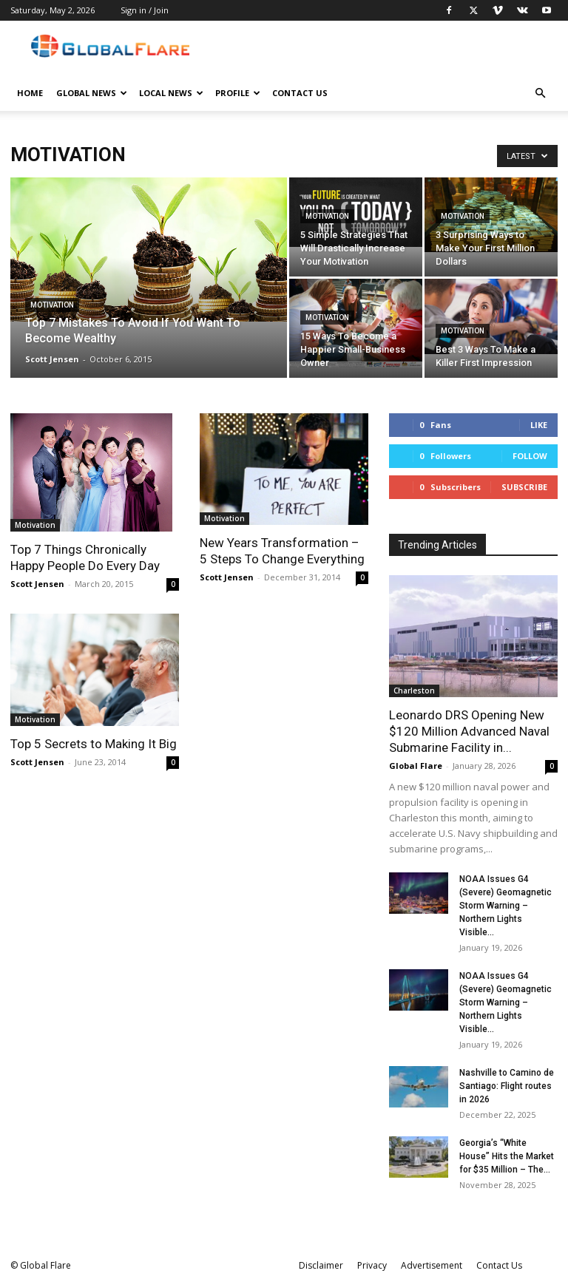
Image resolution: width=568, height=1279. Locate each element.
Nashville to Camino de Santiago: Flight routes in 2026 (506, 1086)
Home (30, 92)
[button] (540, 93)
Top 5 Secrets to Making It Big (93, 743)
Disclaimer (321, 1265)
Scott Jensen (52, 358)
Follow (530, 455)
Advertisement (431, 1265)
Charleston (414, 690)
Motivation (52, 305)
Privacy (372, 1265)
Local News (171, 92)
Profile (237, 92)
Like (538, 424)
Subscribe (524, 486)
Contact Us (300, 92)
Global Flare (415, 765)
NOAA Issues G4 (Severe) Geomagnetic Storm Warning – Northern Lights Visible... (505, 905)
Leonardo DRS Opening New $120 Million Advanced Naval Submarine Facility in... (469, 731)
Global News (91, 92)
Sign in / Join (145, 10)
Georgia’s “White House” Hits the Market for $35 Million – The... (506, 1156)
